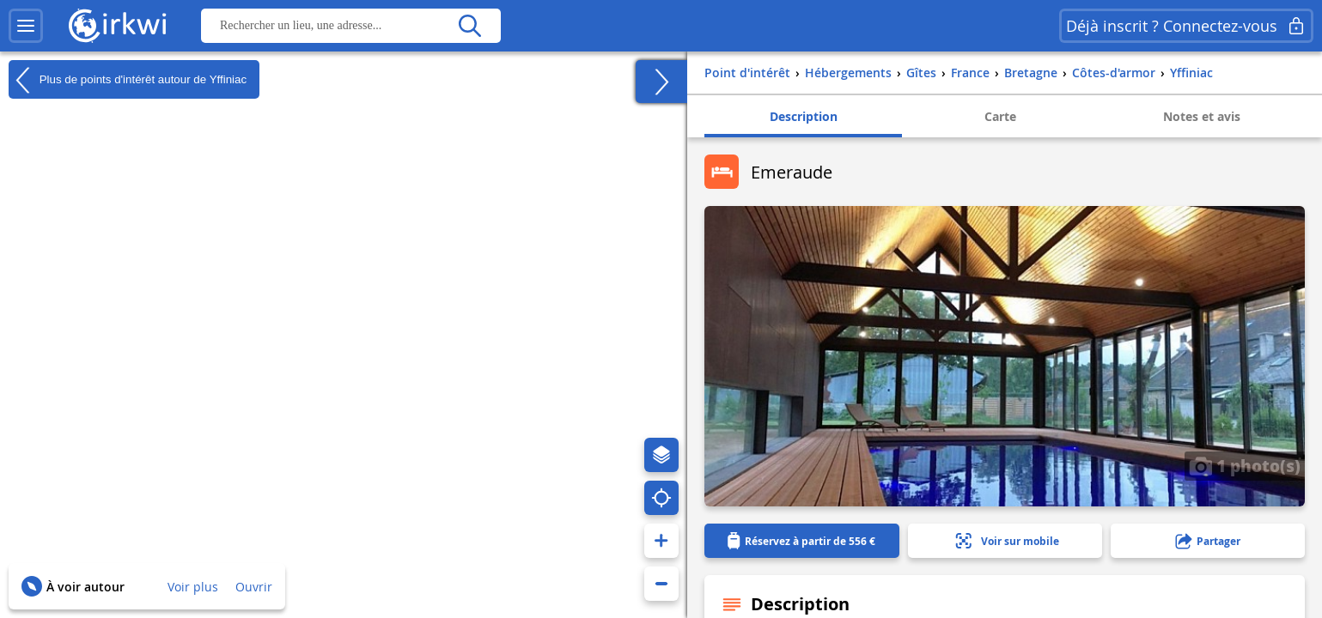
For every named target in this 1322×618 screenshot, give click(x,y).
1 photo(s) (1245, 465)
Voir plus (193, 587)
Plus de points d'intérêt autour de (128, 80)
